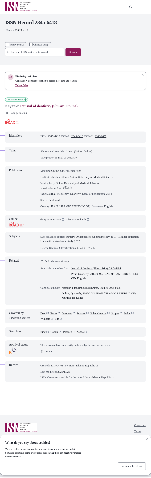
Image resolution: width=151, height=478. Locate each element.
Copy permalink (16, 113)
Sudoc (129, 314)
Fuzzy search (17, 44)
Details (47, 352)
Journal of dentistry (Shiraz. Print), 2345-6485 (97, 269)
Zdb (57, 319)
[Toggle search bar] (130, 7)
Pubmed (82, 314)
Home (9, 30)
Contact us (140, 426)
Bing (43, 332)
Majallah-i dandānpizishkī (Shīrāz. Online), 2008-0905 (92, 288)
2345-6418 (77, 136)
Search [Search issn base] (73, 52)
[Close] (147, 439)
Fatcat (54, 314)
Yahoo (81, 332)
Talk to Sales (21, 85)
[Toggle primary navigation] (141, 7)
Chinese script (41, 44)
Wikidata (45, 319)
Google (55, 332)
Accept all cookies (131, 466)
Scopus (117, 314)
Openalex (67, 314)
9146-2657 (101, 136)
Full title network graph (56, 261)
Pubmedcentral (100, 314)
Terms (137, 432)
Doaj (43, 314)
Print (78, 171)
